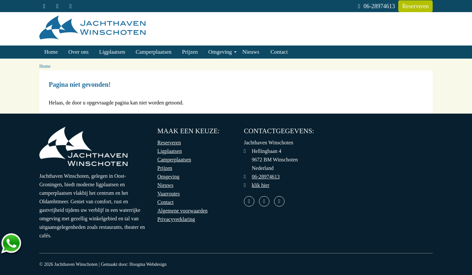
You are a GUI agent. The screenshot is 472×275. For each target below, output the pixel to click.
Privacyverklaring (176, 219)
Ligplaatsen (112, 52)
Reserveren (415, 6)
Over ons (79, 52)
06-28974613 (376, 6)
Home (51, 52)
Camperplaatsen (154, 52)
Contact (279, 52)
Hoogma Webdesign (148, 264)
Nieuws (250, 52)
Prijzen (190, 52)
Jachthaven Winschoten (76, 264)
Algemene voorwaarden (182, 210)
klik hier (260, 185)
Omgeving (220, 52)
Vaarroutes (168, 193)
